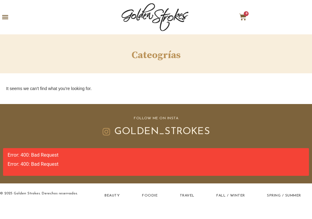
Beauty (112, 195)
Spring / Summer (284, 195)
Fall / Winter (230, 195)
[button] (5, 17)
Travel (187, 195)
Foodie (150, 195)
